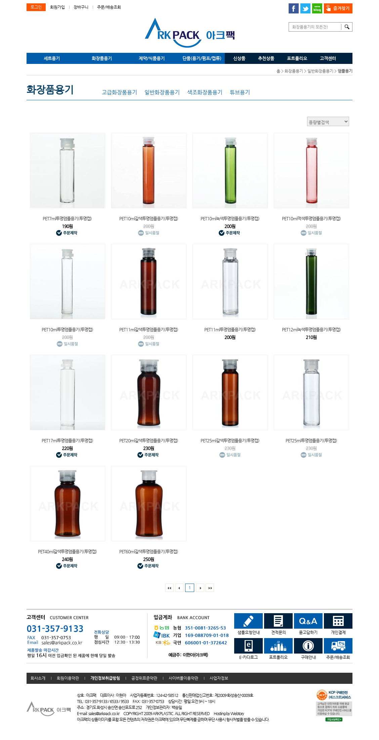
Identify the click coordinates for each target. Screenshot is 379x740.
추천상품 (266, 58)
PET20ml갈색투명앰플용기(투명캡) (148, 440)
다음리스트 (200, 588)
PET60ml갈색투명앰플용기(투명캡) (148, 551)
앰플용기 (345, 71)
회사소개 (38, 678)
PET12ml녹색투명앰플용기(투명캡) (311, 329)
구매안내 (308, 649)
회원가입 (57, 7)
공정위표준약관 (144, 678)
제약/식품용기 (152, 58)
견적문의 (278, 624)
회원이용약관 (68, 678)
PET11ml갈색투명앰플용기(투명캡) (148, 329)
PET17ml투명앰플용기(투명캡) (67, 440)
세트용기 (52, 58)
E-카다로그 (248, 649)
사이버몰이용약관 (183, 678)
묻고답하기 (308, 624)
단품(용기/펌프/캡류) (201, 58)
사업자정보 (219, 678)
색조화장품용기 (204, 92)
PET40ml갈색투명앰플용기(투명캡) (67, 551)
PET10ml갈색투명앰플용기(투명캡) (148, 218)
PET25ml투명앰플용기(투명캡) (311, 440)
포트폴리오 (297, 58)
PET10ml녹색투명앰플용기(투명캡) (230, 218)
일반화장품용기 (320, 71)
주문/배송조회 (109, 7)
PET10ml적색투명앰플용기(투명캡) (311, 218)
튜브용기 (240, 92)
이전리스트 (179, 588)
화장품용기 (102, 58)
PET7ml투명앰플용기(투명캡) (67, 218)
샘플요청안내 (248, 624)
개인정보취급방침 (105, 678)
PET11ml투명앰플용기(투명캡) (230, 329)
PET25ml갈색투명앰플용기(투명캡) (230, 440)
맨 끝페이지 (210, 588)
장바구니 (81, 7)
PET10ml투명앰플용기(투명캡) (67, 329)
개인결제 (338, 624)
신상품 (239, 58)
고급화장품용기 (119, 92)
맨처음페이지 (169, 588)
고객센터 (328, 58)
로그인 (36, 7)
